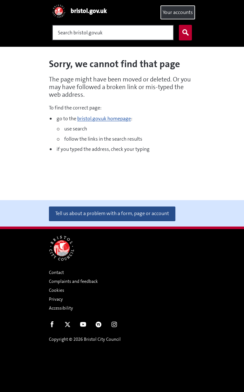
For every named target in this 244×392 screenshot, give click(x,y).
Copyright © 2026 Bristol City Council (85, 339)
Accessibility (61, 308)
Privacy (56, 299)
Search (184, 33)
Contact (56, 272)
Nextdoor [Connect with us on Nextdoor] (99, 326)
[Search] (113, 32)
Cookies (56, 290)
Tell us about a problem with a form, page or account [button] (112, 213)
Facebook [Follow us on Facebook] (52, 326)
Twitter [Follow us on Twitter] (67, 326)
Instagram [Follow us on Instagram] (114, 326)
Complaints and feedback (73, 281)
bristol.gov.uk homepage (104, 118)
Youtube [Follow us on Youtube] (83, 326)
